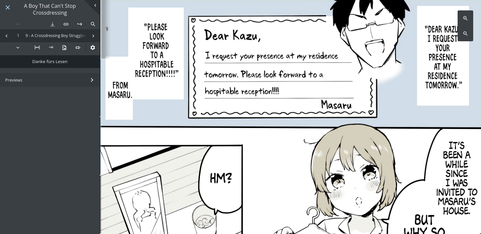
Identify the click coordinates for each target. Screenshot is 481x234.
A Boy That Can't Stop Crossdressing (50, 9)
